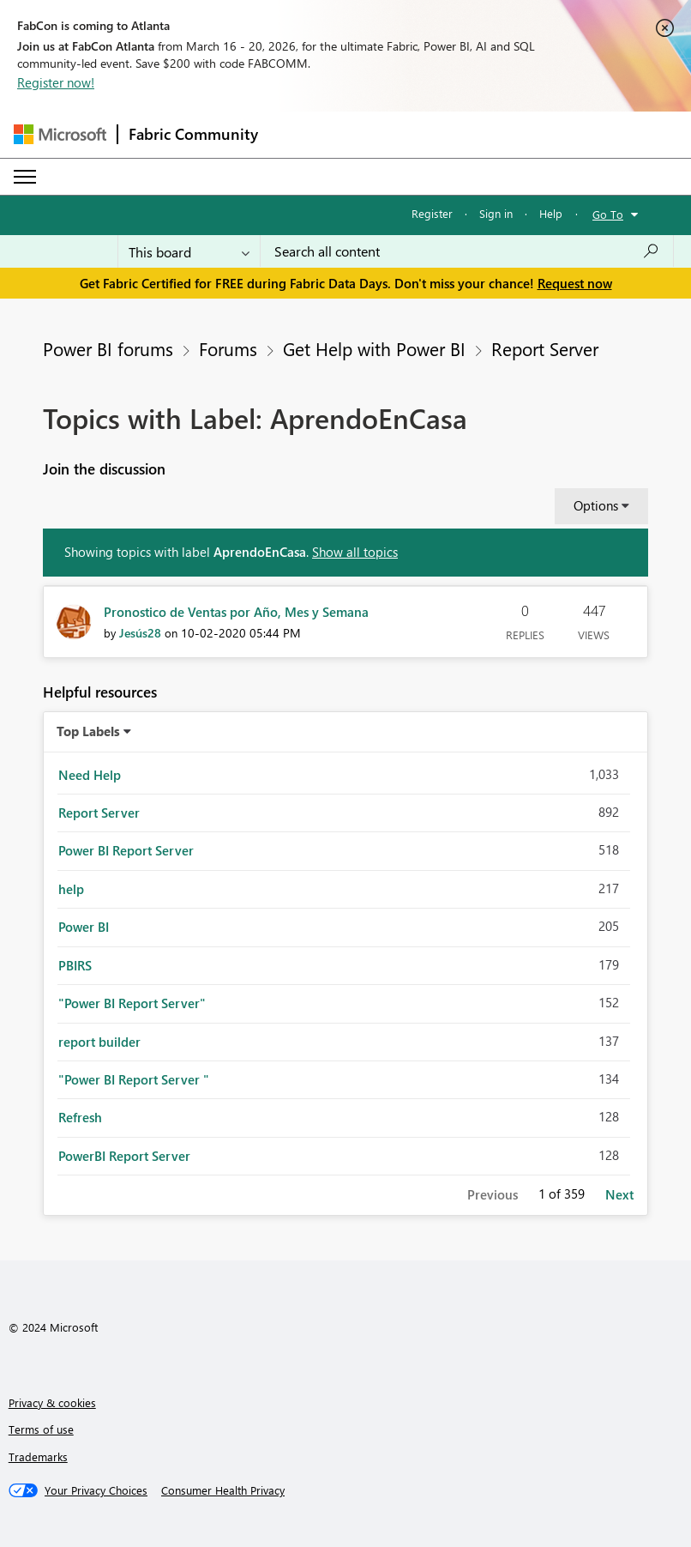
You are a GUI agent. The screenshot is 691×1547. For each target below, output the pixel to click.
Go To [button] (607, 214)
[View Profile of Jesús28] (140, 632)
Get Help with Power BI (374, 348)
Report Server (544, 348)
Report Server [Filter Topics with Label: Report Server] (99, 812)
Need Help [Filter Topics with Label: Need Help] (89, 774)
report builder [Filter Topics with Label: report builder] (99, 1041)
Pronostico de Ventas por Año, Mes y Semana (236, 611)
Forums (228, 348)
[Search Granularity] (189, 251)
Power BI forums (108, 348)
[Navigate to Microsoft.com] (60, 134)
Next (619, 1194)
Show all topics (355, 551)
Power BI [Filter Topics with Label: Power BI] (83, 926)
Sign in (496, 213)
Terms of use (41, 1429)
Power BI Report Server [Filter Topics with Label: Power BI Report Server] (126, 850)
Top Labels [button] (88, 731)
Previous (492, 1194)
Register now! (55, 82)
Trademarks (38, 1456)
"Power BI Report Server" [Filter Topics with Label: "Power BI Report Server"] (132, 1003)
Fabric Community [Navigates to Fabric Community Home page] (193, 134)
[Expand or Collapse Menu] (25, 177)
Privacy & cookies (52, 1402)
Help (550, 213)
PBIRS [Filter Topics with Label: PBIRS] (75, 965)
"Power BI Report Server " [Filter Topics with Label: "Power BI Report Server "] (133, 1079)
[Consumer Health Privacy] (223, 1490)
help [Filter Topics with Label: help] (71, 888)
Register (432, 213)
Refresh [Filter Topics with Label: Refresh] (80, 1117)
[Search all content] (467, 251)
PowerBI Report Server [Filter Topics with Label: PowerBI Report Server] (124, 1155)
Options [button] (596, 505)
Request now (575, 283)
